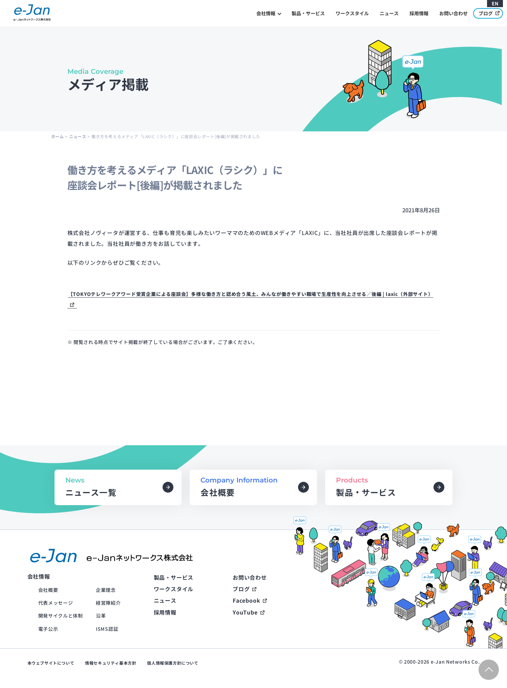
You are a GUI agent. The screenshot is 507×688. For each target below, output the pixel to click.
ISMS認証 (107, 628)
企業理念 (106, 589)
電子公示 (48, 628)
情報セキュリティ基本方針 (110, 663)
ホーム (57, 136)
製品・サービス (308, 13)
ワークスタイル (352, 13)
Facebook (246, 600)
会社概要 (48, 589)
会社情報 (265, 13)
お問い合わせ (453, 13)
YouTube (245, 612)
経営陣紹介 (108, 602)
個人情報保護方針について (172, 663)
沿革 (101, 615)
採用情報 (418, 13)
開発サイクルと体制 (60, 615)
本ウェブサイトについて (51, 663)
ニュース (389, 13)
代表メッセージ (55, 602)
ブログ (489, 13)
